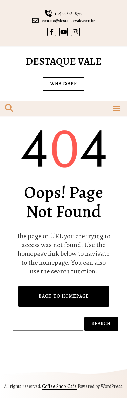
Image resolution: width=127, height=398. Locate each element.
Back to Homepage (64, 296)
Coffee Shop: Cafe (59, 386)
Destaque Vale (63, 61)
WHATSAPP (63, 83)
